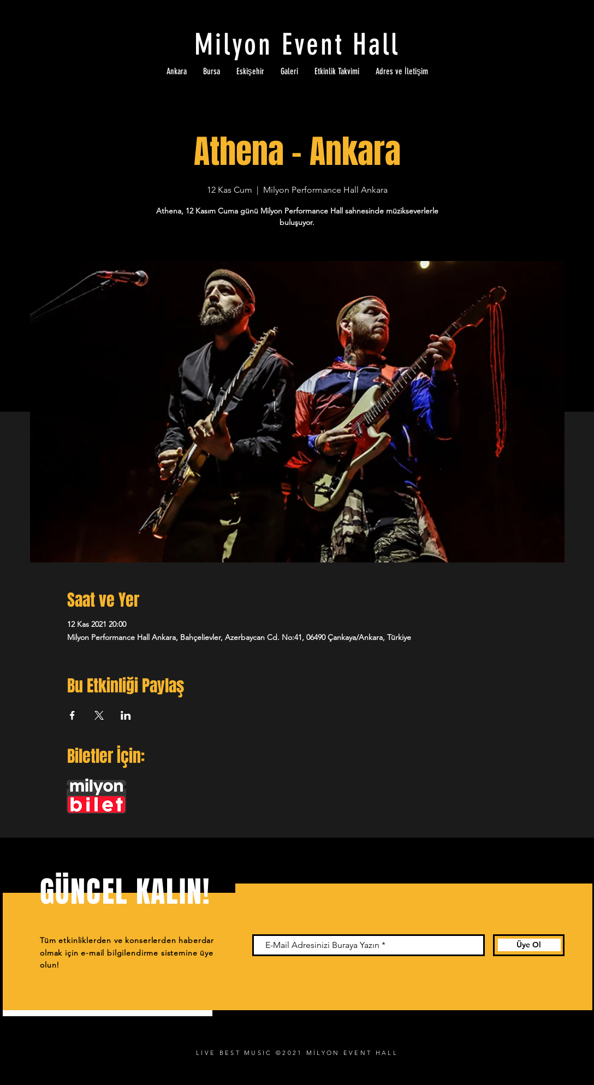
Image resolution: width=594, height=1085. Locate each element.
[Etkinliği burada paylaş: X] (99, 715)
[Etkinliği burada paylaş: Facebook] (72, 715)
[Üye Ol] (529, 945)
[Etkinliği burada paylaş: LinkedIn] (126, 715)
